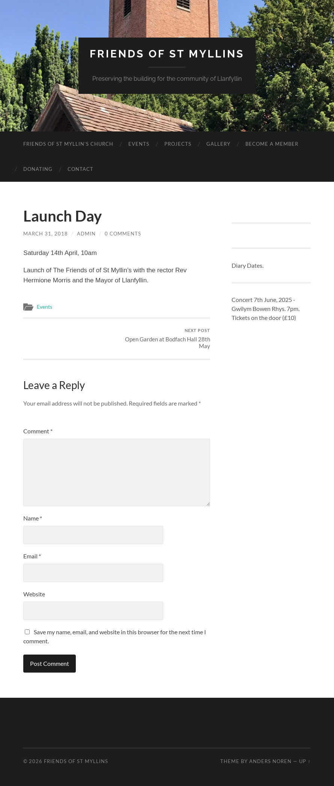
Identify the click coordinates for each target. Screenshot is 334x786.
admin (86, 234)
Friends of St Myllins (167, 54)
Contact (80, 169)
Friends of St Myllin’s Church (68, 144)
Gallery (218, 144)
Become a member (271, 144)
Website (34, 593)
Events (138, 144)
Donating (38, 169)
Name (32, 518)
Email (32, 556)
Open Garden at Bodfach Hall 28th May (164, 338)
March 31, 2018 (45, 234)
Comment (38, 430)
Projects (177, 144)
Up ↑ (304, 761)
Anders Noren (270, 761)
